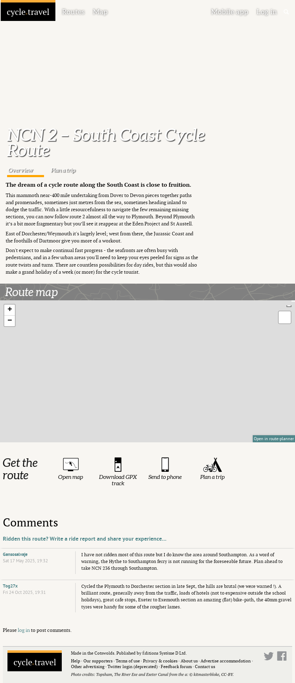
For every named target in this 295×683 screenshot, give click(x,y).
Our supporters (98, 660)
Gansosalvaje (15, 554)
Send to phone (165, 477)
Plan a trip (63, 169)
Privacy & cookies (160, 660)
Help (75, 660)
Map (100, 12)
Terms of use (128, 660)
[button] (9, 310)
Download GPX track (118, 480)
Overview (20, 169)
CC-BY (227, 674)
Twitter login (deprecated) (133, 666)
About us (189, 660)
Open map (70, 477)
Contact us (205, 666)
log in (24, 630)
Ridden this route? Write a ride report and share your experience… (84, 539)
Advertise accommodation (226, 660)
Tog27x (10, 586)
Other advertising (87, 666)
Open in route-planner (274, 438)
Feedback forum (176, 666)
